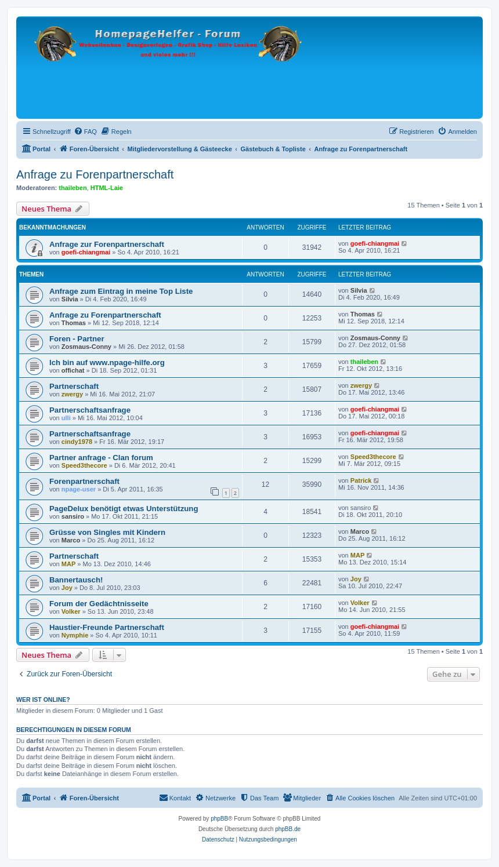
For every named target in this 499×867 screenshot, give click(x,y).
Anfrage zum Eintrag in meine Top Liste (121, 291)
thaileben (72, 187)
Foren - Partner (76, 338)
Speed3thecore (84, 465)
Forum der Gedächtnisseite (99, 603)
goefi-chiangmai (86, 252)
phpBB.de (288, 829)
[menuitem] (85, 132)
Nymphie (75, 635)
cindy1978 (77, 441)
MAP (68, 563)
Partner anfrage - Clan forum (101, 457)
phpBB (219, 818)
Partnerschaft (74, 386)
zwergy (72, 394)
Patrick (361, 480)
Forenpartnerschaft (84, 481)
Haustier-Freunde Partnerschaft (106, 627)
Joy (67, 587)
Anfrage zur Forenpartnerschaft (106, 244)
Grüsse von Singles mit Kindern (107, 532)
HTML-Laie (107, 187)
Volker (71, 611)
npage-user (79, 489)
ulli (66, 417)
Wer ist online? (43, 699)
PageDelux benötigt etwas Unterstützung (123, 508)
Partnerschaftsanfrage (90, 410)
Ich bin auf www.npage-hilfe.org (107, 362)
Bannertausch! (76, 579)
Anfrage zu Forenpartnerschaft (94, 174)
